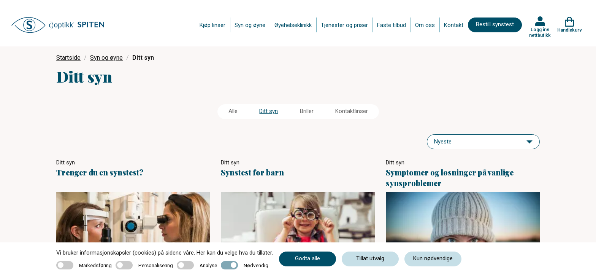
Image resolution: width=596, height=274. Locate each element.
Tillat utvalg (370, 258)
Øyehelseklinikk (293, 25)
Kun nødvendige (433, 258)
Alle (233, 111)
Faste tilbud (391, 25)
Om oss (425, 25)
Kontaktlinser (351, 111)
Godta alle (307, 258)
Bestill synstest (495, 24)
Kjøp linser (212, 25)
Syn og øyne (250, 25)
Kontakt (453, 25)
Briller (307, 111)
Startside (68, 57)
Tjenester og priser (344, 25)
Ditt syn (268, 111)
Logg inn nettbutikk (539, 32)
